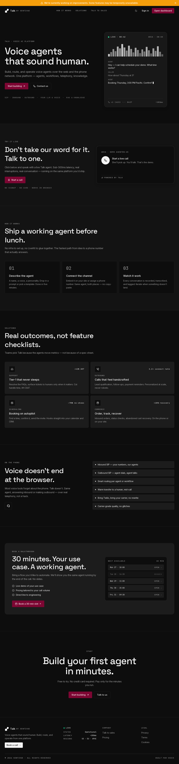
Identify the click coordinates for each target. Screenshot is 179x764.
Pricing (105, 737)
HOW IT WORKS (63, 11)
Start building (16, 86)
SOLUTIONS (81, 11)
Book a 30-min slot (28, 603)
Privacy (145, 732)
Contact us (40, 86)
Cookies (145, 742)
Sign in (145, 10)
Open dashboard (163, 10)
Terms (144, 737)
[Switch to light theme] (136, 10)
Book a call (14, 745)
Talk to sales (108, 732)
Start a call (15, 180)
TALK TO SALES (99, 11)
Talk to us (102, 695)
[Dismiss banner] (175, 3)
